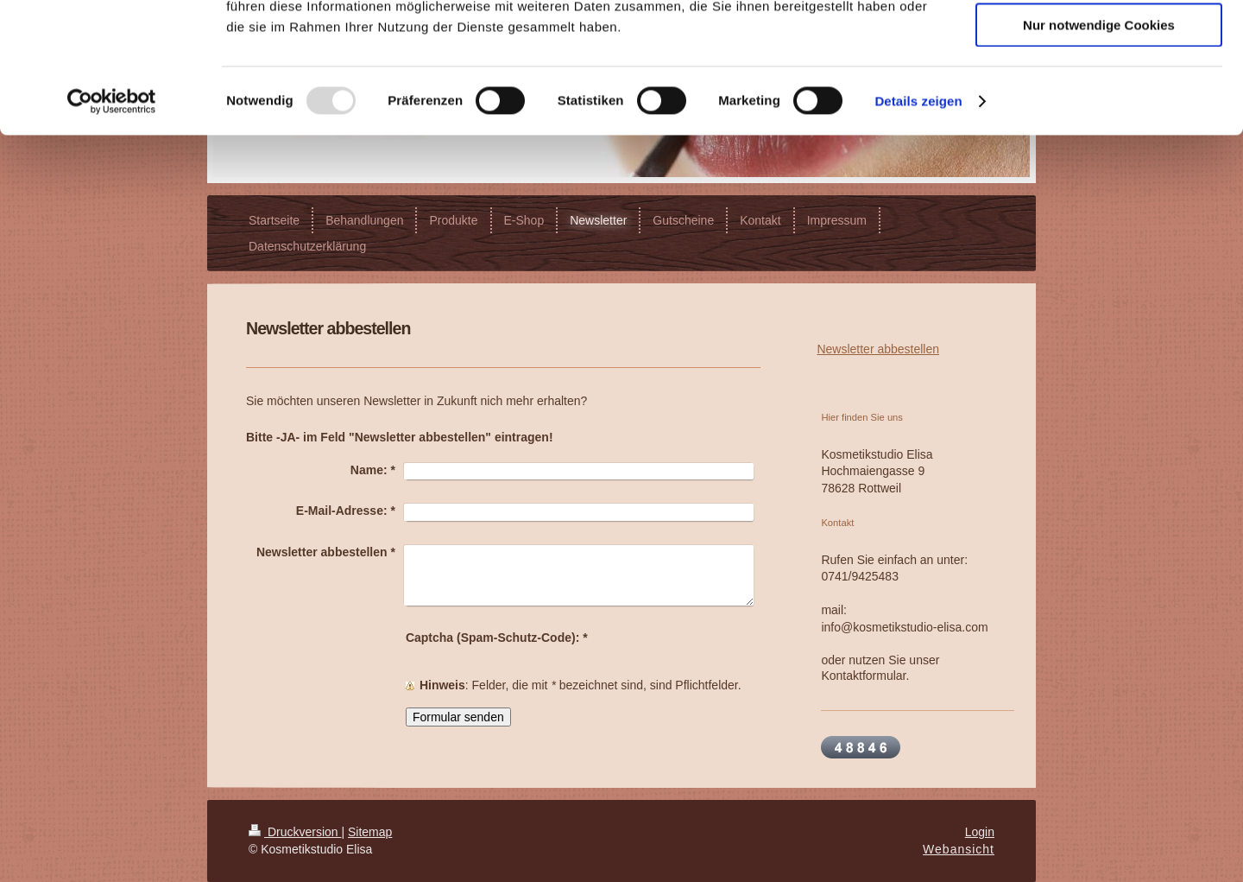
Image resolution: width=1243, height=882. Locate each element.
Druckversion (295, 832)
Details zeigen (918, 220)
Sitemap (370, 832)
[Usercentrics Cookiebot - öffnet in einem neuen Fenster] (111, 220)
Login (979, 832)
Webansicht (958, 849)
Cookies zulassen (1098, 42)
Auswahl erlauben (1099, 93)
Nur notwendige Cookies (1099, 143)
